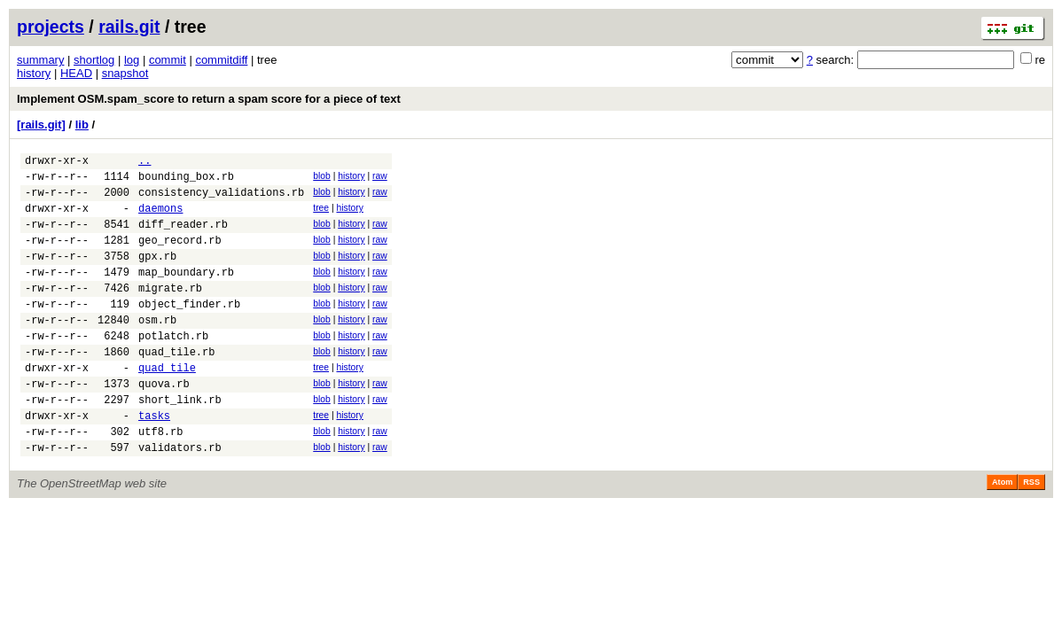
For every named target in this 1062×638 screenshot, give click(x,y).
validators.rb (180, 497)
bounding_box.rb (186, 181)
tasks (154, 460)
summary (40, 59)
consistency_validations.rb (221, 199)
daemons (160, 218)
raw (379, 178)
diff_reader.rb (183, 237)
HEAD (76, 73)
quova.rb (164, 423)
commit (167, 59)
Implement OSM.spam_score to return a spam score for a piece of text (209, 98)
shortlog (94, 59)
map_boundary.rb (186, 292)
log (131, 59)
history (34, 73)
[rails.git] (41, 124)
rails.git (129, 26)
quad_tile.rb (176, 385)
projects (50, 26)
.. (144, 162)
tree (321, 216)
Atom (1002, 532)
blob (322, 178)
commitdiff (221, 59)
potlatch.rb (173, 367)
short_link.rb (180, 441)
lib (82, 124)
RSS (1031, 532)
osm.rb (157, 348)
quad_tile (167, 404)
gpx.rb (157, 274)
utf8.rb (160, 478)
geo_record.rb (180, 255)
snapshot (125, 73)
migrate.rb (170, 311)
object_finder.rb (189, 330)
